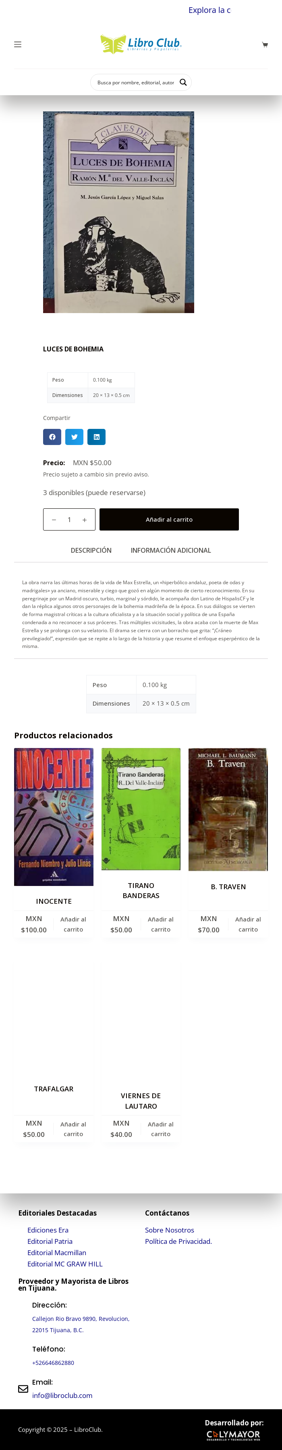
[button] (52, 437)
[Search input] (135, 82)
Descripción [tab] (91, 550)
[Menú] (17, 44)
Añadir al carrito (169, 519)
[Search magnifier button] (183, 82)
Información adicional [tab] (171, 550)
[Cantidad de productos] (69, 519)
